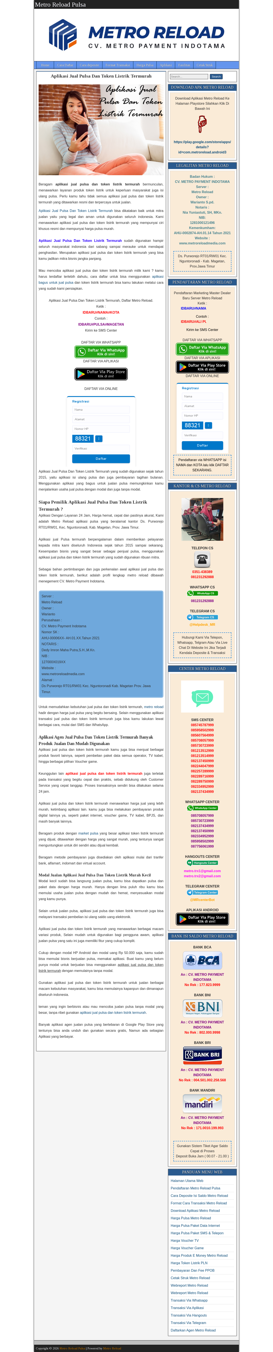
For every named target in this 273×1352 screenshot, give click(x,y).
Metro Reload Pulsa (60, 4)
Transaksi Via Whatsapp (189, 1300)
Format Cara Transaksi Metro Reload (199, 1203)
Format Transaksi (118, 65)
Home (45, 65)
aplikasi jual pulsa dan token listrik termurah (113, 1012)
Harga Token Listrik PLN (189, 1263)
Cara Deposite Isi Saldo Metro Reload (199, 1196)
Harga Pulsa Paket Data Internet (195, 1225)
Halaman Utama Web (187, 1181)
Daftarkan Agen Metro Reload (193, 1330)
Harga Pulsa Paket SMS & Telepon (197, 1233)
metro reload (154, 707)
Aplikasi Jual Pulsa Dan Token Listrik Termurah (101, 76)
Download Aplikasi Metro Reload (195, 1210)
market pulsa (88, 833)
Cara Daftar (65, 65)
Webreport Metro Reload (189, 1285)
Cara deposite (89, 65)
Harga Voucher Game (187, 1248)
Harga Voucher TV (185, 1240)
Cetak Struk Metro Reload (190, 1278)
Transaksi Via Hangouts (189, 1315)
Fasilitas (184, 65)
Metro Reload (112, 1348)
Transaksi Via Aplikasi (187, 1308)
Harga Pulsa (144, 65)
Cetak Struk (205, 65)
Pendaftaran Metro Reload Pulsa (195, 1188)
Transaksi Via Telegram (188, 1323)
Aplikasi (166, 65)
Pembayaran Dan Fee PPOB (193, 1270)
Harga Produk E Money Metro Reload (199, 1255)
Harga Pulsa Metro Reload (191, 1218)
